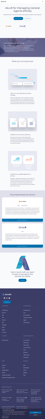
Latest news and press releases (8, 377)
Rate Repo (4, 324)
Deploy (3, 329)
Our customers (26, 340)
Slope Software (5, 340)
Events (24, 370)
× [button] (43, 409)
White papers (26, 367)
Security (3, 372)
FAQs (24, 375)
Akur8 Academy (5, 370)
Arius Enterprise (26, 315)
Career (3, 367)
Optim (3, 327)
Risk (3, 317)
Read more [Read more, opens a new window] (22, 412)
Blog (24, 365)
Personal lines (26, 345)
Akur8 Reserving (26, 310)
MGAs (24, 350)
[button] (42, 1)
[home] (3, 1)
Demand (4, 320)
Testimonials (26, 342)
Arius (24, 312)
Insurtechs (25, 352)
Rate (3, 322)
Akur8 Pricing (5, 310)
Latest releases (26, 322)
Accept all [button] (35, 412)
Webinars (25, 372)
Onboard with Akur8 (6, 375)
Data (3, 315)
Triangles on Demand (27, 317)
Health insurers (26, 354)
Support (25, 320)
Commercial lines (26, 347)
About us (4, 365)
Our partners (26, 357)
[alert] (22, 413)
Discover (4, 312)
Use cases (4, 332)
